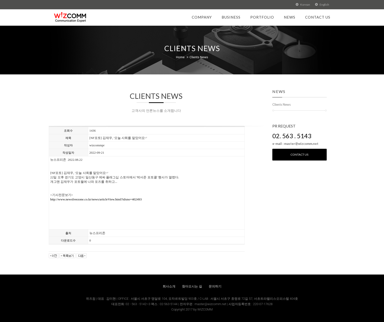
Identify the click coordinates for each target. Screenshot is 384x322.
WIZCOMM (205, 309)
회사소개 (169, 286)
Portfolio (262, 17)
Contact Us (317, 17)
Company (202, 17)
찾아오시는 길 (192, 286)
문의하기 (215, 286)
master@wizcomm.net (211, 304)
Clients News (199, 57)
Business (231, 17)
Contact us (299, 154)
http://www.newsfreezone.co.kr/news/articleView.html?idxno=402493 (96, 199)
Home (180, 57)
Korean (303, 4)
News (289, 17)
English (322, 4)
